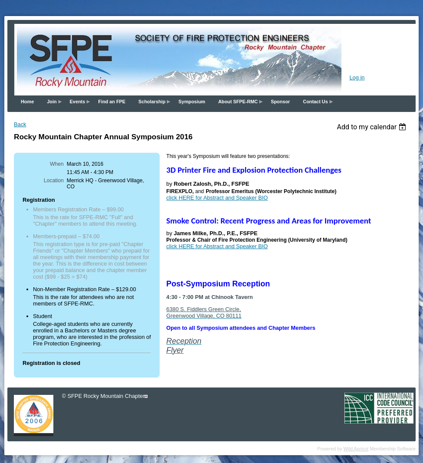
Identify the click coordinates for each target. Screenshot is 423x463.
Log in (356, 77)
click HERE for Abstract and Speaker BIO (217, 197)
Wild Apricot (356, 448)
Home (27, 101)
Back (20, 124)
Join (51, 101)
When (57, 164)
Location (54, 180)
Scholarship (151, 101)
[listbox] (372, 126)
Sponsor (280, 101)
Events (77, 101)
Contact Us (315, 101)
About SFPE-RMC (238, 101)
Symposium (191, 101)
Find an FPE (111, 101)
